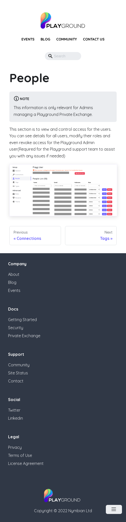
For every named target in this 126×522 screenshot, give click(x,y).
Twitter (14, 410)
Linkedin (15, 418)
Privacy (15, 447)
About (13, 274)
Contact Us (94, 39)
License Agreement (26, 463)
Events (28, 39)
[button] (75, 56)
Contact (15, 380)
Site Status (18, 372)
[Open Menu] (114, 509)
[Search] (63, 56)
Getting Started (22, 319)
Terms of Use (20, 455)
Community (66, 39)
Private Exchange (24, 335)
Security (15, 327)
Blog (45, 39)
